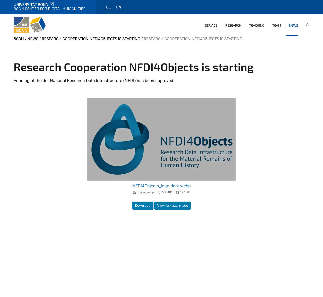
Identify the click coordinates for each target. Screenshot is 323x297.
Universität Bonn (34, 4)
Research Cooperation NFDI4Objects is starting (91, 38)
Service (211, 25)
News (293, 25)
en (118, 7)
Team (276, 25)
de (108, 7)
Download (143, 205)
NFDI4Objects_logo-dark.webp (161, 185)
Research (233, 25)
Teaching (256, 25)
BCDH (19, 38)
